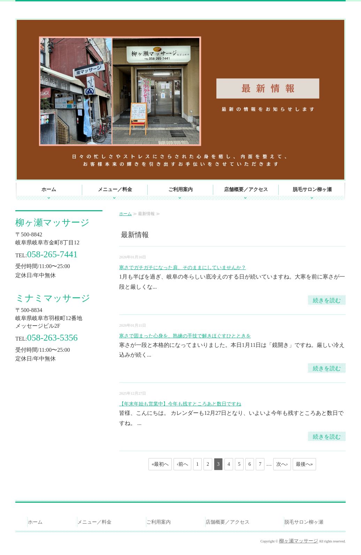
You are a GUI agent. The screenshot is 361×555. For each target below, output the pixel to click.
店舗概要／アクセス (246, 189)
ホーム (48, 189)
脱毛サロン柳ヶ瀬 (312, 189)
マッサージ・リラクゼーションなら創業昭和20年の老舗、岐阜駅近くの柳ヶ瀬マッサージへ (93, 8)
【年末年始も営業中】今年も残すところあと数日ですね (180, 403)
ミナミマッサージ (52, 298)
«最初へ (160, 464)
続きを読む (327, 300)
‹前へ (182, 464)
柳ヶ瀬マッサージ (52, 223)
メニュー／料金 (115, 189)
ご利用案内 (180, 189)
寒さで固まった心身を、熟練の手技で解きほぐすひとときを (185, 336)
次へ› (282, 464)
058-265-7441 (52, 254)
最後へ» (304, 464)
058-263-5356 (52, 338)
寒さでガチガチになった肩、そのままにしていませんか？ (182, 267)
